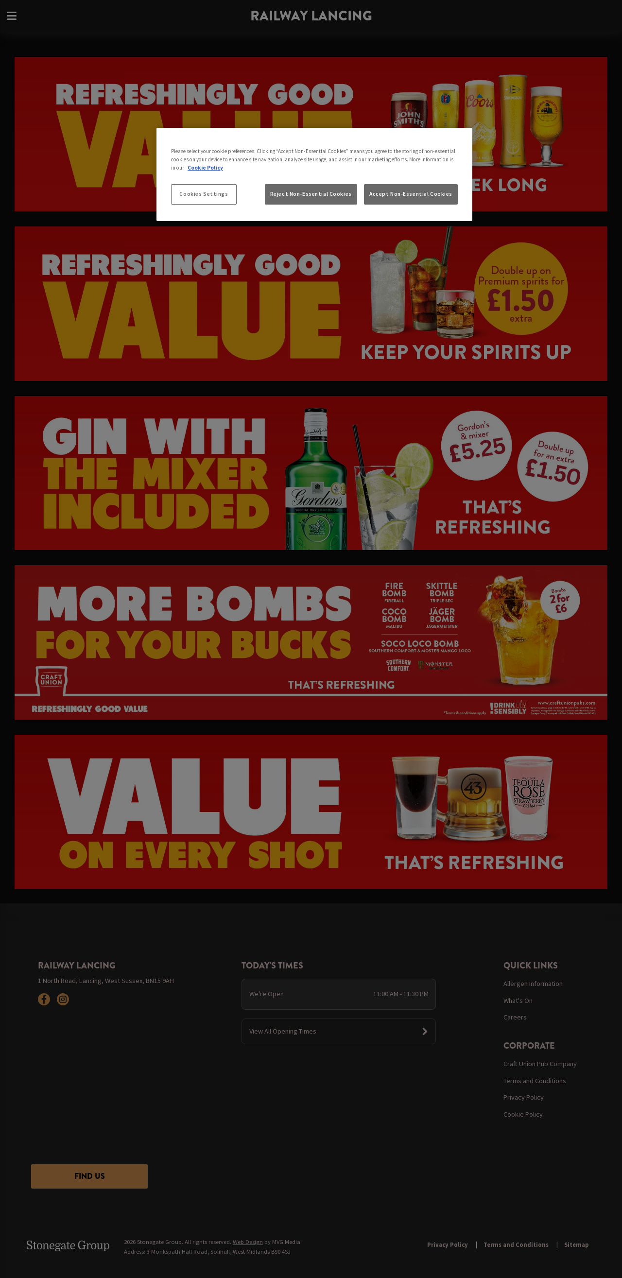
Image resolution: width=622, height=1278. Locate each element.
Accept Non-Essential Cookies (410, 193)
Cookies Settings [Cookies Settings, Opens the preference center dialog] (203, 193)
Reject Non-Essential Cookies (311, 193)
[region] (314, 174)
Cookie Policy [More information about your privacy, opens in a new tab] (205, 167)
